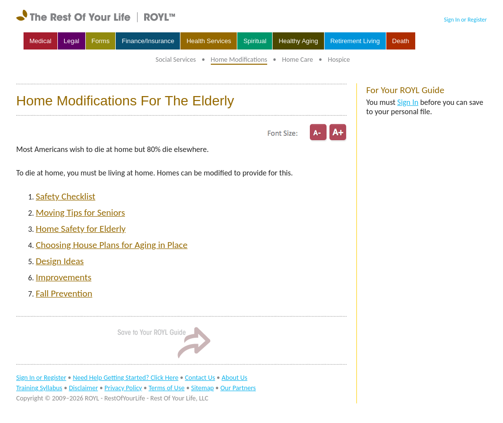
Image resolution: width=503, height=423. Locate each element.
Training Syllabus (39, 388)
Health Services (208, 41)
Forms (101, 41)
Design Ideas (60, 261)
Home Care (297, 59)
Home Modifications (239, 59)
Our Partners (238, 388)
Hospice (339, 59)
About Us (235, 377)
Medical (40, 41)
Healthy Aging (298, 41)
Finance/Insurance (148, 41)
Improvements (63, 277)
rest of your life (97, 16)
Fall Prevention (64, 293)
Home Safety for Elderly (81, 228)
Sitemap (202, 388)
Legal (71, 41)
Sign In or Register (465, 19)
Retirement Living (355, 41)
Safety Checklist (65, 196)
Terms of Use (167, 388)
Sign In (407, 102)
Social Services (175, 59)
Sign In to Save (163, 342)
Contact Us (200, 377)
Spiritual (254, 41)
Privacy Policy (123, 388)
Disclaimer (83, 388)
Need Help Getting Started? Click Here (125, 377)
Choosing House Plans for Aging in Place (111, 244)
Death (400, 41)
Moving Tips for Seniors (80, 212)
